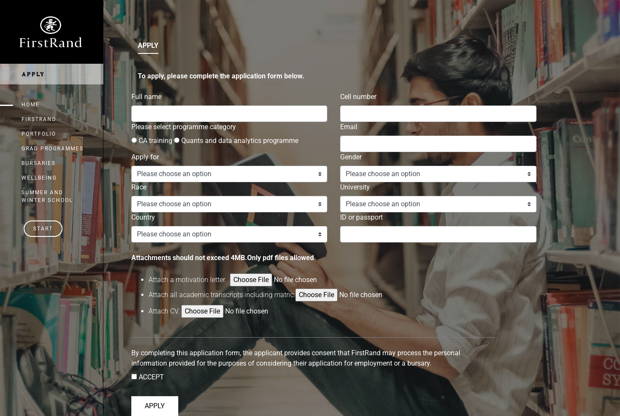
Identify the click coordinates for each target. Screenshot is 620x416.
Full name (146, 97)
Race (138, 187)
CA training (151, 141)
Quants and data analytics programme (236, 141)
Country (143, 217)
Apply (33, 74)
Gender (351, 157)
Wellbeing (39, 178)
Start (43, 229)
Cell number (358, 97)
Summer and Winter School (47, 196)
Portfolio (39, 134)
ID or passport (361, 217)
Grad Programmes (53, 149)
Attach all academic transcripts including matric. (288, 295)
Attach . (164, 311)
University (355, 187)
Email (348, 127)
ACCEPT (150, 377)
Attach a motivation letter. (188, 280)
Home (31, 105)
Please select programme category (183, 127)
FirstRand (39, 119)
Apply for (145, 157)
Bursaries (39, 163)
